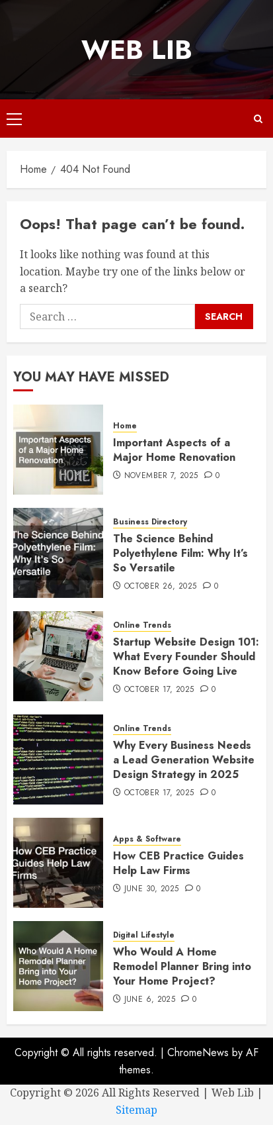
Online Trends (142, 625)
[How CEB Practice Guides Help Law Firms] (58, 863)
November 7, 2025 (161, 476)
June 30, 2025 (151, 889)
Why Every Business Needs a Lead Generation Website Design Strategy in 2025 (183, 760)
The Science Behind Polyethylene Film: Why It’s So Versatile (180, 553)
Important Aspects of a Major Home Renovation (174, 450)
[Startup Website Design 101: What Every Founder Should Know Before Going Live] (58, 656)
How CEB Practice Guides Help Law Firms (178, 863)
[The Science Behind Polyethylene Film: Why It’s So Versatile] (58, 553)
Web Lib (136, 49)
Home (125, 426)
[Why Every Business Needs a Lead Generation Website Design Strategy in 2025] (58, 759)
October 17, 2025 (159, 690)
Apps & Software (147, 839)
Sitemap (136, 1109)
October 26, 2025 (160, 586)
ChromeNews (198, 1052)
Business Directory (150, 522)
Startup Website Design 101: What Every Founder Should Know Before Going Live (186, 656)
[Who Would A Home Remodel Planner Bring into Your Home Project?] (58, 966)
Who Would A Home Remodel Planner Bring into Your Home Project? (182, 966)
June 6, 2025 (149, 1000)
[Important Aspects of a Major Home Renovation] (58, 450)
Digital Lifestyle (144, 935)
